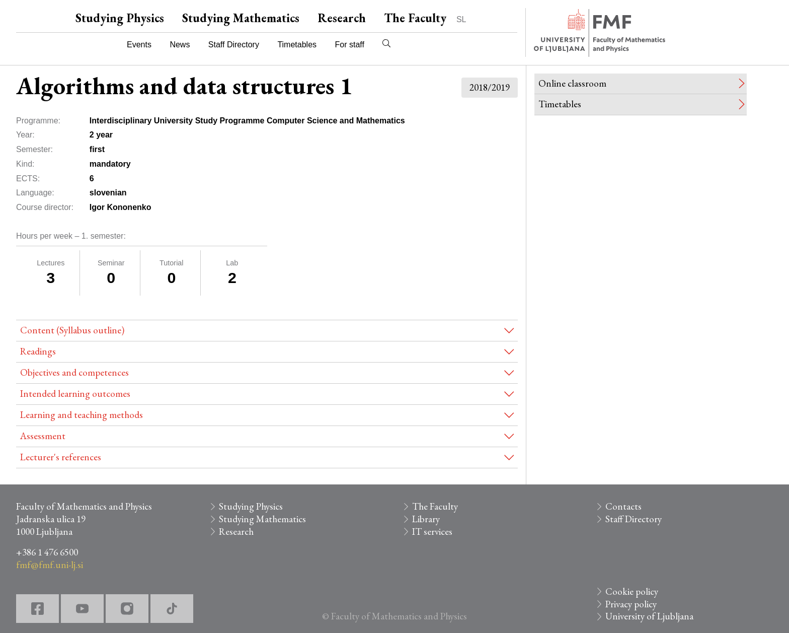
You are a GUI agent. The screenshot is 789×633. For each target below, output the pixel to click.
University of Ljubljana (649, 616)
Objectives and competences (74, 372)
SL (461, 19)
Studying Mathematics (240, 18)
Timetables (297, 44)
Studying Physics (119, 18)
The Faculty (415, 18)
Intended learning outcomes (75, 393)
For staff (349, 44)
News (180, 44)
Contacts (623, 506)
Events (139, 44)
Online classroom (572, 83)
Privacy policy (631, 604)
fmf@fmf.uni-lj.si (49, 564)
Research (342, 18)
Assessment (42, 436)
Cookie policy (631, 591)
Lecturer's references (60, 457)
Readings (38, 351)
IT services (432, 531)
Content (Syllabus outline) (72, 330)
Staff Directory (233, 44)
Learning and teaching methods (81, 414)
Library (426, 519)
